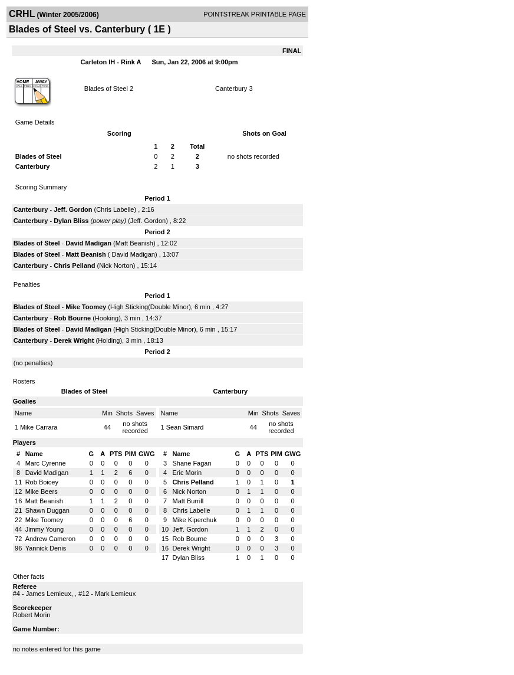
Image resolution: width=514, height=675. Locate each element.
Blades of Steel (106, 88)
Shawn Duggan (47, 510)
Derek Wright (74, 340)
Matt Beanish (134, 243)
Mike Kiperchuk (195, 519)
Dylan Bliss (71, 220)
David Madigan (88, 243)
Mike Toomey (85, 306)
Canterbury (231, 88)
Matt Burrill (188, 500)
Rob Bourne (72, 318)
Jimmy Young (44, 529)
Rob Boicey (41, 482)
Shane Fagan (192, 463)
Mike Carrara (39, 427)
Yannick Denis (46, 548)
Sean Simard (185, 427)
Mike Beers (41, 491)
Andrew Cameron (50, 538)
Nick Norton (116, 265)
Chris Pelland (74, 265)
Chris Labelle (115, 209)
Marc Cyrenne (45, 463)
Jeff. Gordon (73, 209)
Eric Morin (187, 472)
